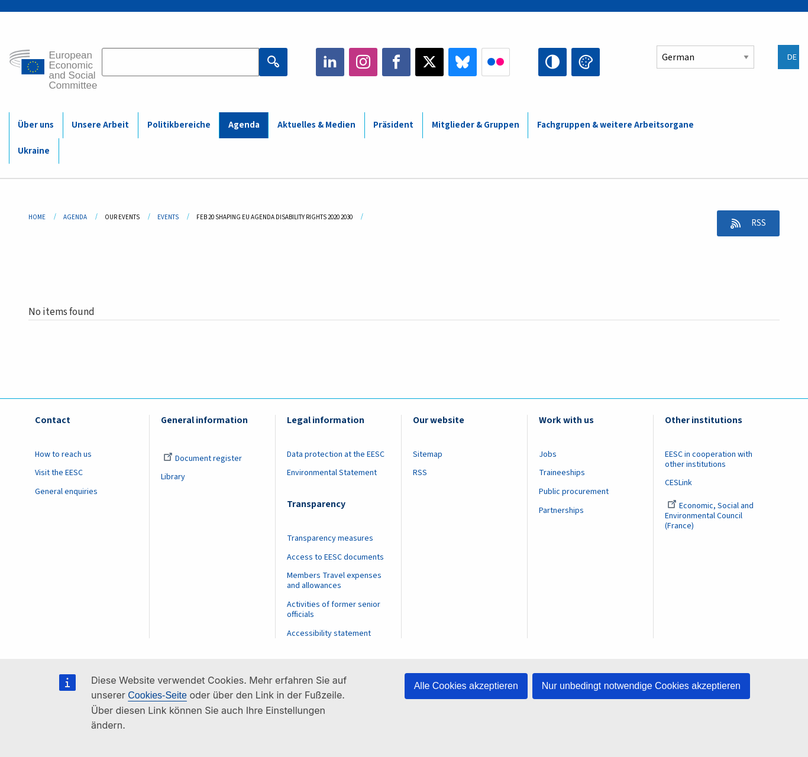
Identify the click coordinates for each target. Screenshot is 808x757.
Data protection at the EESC (335, 454)
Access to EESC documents (335, 557)
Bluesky (462, 62)
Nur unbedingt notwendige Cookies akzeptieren (641, 686)
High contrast (552, 62)
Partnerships (561, 510)
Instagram (363, 62)
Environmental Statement (332, 473)
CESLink (678, 483)
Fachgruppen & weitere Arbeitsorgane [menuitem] (615, 125)
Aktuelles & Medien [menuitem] (316, 125)
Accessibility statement (329, 633)
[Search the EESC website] (180, 62)
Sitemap (427, 454)
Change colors (585, 62)
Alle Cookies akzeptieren (466, 686)
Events (168, 217)
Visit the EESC (59, 473)
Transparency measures (330, 538)
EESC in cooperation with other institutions (708, 459)
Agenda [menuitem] (244, 125)
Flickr (495, 62)
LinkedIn (330, 62)
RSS (755, 223)
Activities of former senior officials (333, 609)
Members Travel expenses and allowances (334, 581)
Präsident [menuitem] (393, 125)
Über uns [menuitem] (36, 125)
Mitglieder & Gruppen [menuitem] (475, 125)
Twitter (429, 62)
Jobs (548, 454)
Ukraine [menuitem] (34, 151)
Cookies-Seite (157, 695)
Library (173, 477)
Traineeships (562, 473)
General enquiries (66, 492)
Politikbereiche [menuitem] (179, 125)
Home (37, 217)
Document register (202, 458)
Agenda (75, 217)
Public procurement (574, 492)
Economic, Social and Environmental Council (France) (709, 516)
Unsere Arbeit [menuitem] (100, 125)
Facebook (396, 62)
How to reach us (63, 454)
